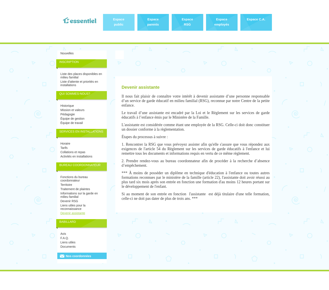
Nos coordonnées (78, 256)
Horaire (65, 143)
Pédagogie (68, 114)
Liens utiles (68, 242)
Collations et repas (73, 152)
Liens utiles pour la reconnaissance (73, 207)
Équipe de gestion (73, 118)
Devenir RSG (69, 201)
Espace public (118, 21)
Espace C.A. (256, 19)
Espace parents (153, 21)
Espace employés (221, 21)
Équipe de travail (72, 123)
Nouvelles (67, 53)
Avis (63, 233)
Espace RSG (187, 21)
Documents (68, 246)
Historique (67, 105)
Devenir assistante (73, 213)
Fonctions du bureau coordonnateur (74, 178)
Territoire (66, 184)
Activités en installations (76, 156)
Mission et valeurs (73, 110)
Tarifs (64, 148)
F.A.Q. (65, 238)
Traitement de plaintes (75, 189)
